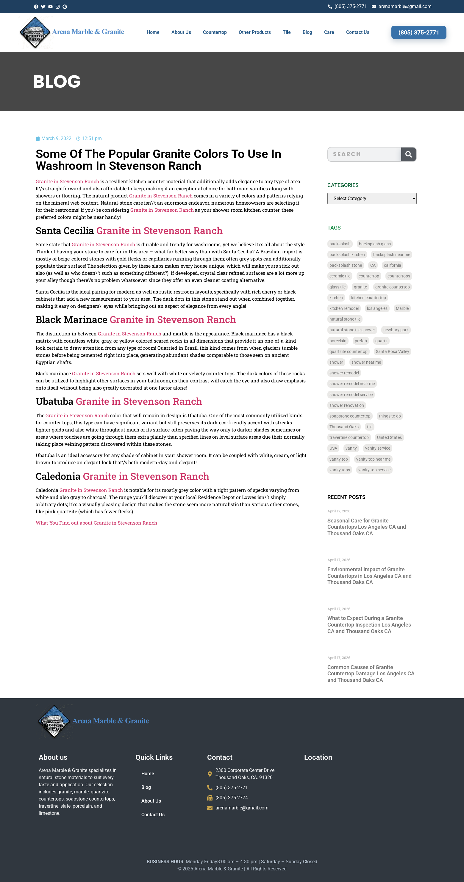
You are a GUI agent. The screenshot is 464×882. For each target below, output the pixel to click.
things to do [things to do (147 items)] (399, 416)
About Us (181, 32)
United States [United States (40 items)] (398, 437)
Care (329, 32)
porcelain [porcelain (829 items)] (346, 340)
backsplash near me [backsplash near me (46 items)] (400, 254)
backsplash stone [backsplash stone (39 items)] (354, 265)
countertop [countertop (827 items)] (378, 276)
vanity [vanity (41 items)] (360, 448)
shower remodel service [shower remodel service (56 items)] (360, 394)
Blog (307, 32)
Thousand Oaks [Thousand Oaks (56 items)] (353, 426)
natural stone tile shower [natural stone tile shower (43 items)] (361, 329)
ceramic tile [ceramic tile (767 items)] (348, 276)
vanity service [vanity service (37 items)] (386, 448)
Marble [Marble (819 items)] (411, 308)
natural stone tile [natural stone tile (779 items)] (353, 319)
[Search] (417, 154)
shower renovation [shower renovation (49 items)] (355, 405)
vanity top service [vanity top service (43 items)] (383, 469)
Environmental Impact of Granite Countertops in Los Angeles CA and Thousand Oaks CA (378, 575)
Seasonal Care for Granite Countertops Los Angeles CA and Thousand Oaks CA (375, 526)
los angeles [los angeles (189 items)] (386, 308)
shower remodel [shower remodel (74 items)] (353, 373)
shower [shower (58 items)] (345, 362)
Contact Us (357, 32)
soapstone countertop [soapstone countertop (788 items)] (358, 416)
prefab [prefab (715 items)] (370, 340)
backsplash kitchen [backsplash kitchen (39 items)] (356, 254)
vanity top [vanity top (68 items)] (347, 459)
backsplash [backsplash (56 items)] (349, 243)
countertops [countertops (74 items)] (407, 276)
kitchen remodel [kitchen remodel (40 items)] (353, 308)
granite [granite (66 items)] (369, 287)
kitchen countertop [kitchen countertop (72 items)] (377, 297)
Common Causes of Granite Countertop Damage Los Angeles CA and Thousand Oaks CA (380, 673)
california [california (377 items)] (401, 265)
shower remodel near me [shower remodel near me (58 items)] (361, 383)
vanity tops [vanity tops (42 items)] (348, 469)
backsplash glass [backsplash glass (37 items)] (384, 243)
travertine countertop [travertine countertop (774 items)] (358, 437)
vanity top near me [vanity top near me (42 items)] (382, 459)
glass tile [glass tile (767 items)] (346, 287)
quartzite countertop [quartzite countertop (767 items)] (357, 351)
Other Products (255, 32)
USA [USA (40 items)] (342, 448)
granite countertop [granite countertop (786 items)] (401, 287)
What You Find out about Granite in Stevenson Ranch (75, 523)
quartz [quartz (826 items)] (390, 340)
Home (153, 32)
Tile (287, 32)
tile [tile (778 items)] (378, 426)
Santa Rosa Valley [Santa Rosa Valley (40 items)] (401, 351)
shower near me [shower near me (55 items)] (375, 362)
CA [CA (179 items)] (382, 265)
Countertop (215, 32)
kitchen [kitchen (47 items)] (345, 297)
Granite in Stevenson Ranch (46, 181)
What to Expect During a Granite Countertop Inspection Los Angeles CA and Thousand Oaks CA (378, 624)
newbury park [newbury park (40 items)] (405, 329)
